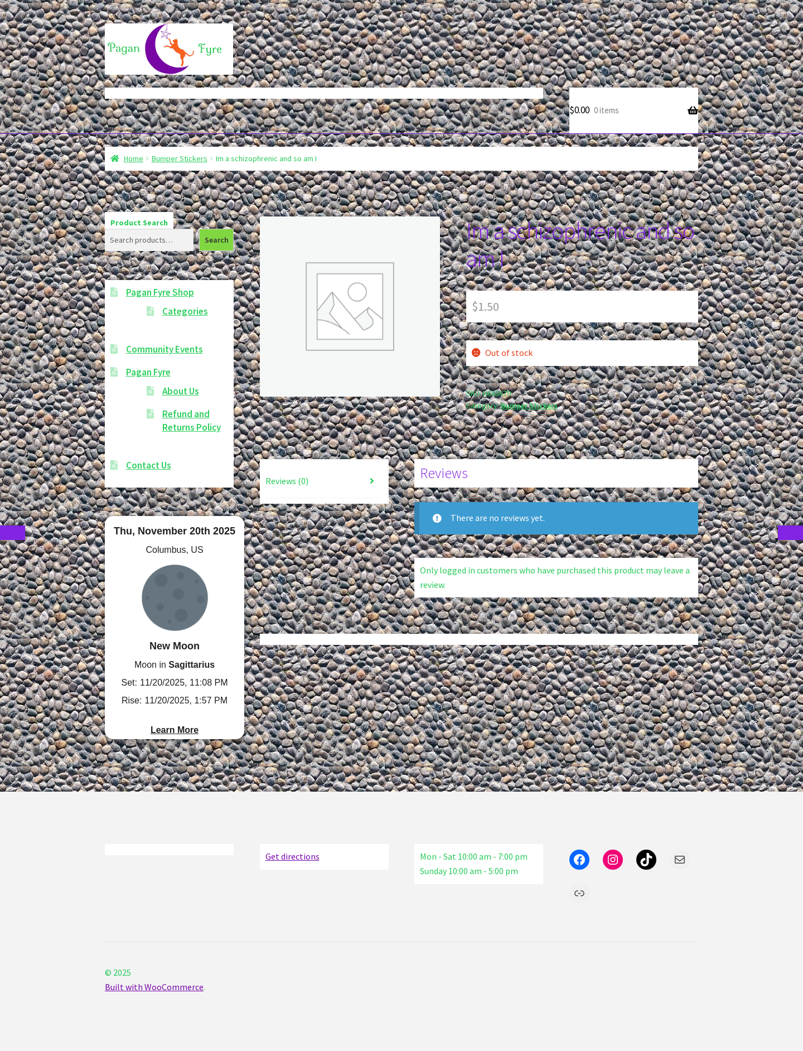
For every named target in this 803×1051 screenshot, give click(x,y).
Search (217, 240)
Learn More (175, 730)
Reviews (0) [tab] (286, 480)
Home (133, 158)
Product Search (139, 223)
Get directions (292, 856)
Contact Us (148, 465)
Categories (185, 311)
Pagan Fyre (148, 372)
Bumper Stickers (179, 158)
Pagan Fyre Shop (160, 292)
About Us (180, 391)
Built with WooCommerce (154, 986)
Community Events (164, 349)
